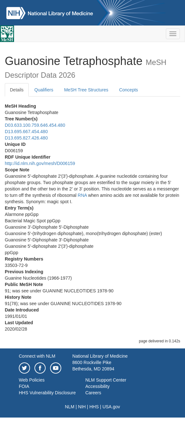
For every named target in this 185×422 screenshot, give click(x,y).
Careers (93, 392)
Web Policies (32, 380)
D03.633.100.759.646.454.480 (35, 125)
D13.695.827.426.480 (26, 137)
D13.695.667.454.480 (26, 131)
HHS (94, 406)
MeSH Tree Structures (86, 89)
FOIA (24, 386)
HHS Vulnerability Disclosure (47, 392)
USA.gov (111, 406)
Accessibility (97, 386)
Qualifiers (43, 89)
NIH (82, 406)
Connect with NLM (37, 356)
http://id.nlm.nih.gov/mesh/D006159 (40, 163)
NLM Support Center (105, 380)
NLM (70, 406)
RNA (82, 195)
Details (17, 89)
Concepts (128, 89)
